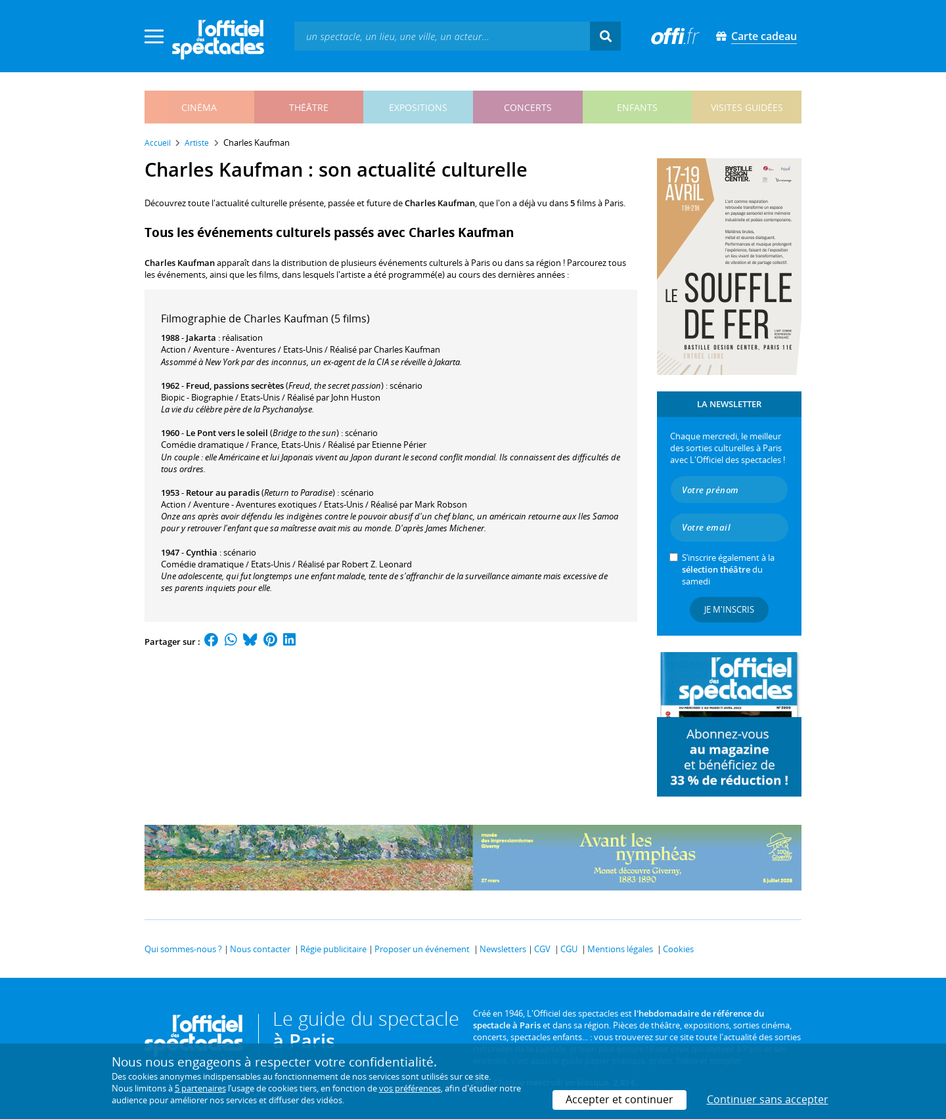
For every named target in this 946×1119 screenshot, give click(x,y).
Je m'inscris (729, 609)
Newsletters (503, 949)
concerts (528, 107)
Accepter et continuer (619, 1099)
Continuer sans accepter (767, 1099)
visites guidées (747, 107)
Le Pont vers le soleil (227, 433)
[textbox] (442, 36)
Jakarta (201, 337)
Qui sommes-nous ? (183, 949)
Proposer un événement (422, 949)
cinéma (199, 107)
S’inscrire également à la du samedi (728, 569)
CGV (542, 949)
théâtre (308, 107)
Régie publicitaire (333, 949)
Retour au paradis (222, 492)
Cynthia (201, 552)
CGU (568, 949)
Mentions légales (620, 949)
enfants (637, 107)
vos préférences (410, 1088)
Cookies (678, 949)
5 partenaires (200, 1088)
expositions (418, 107)
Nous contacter (260, 949)
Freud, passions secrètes (235, 385)
